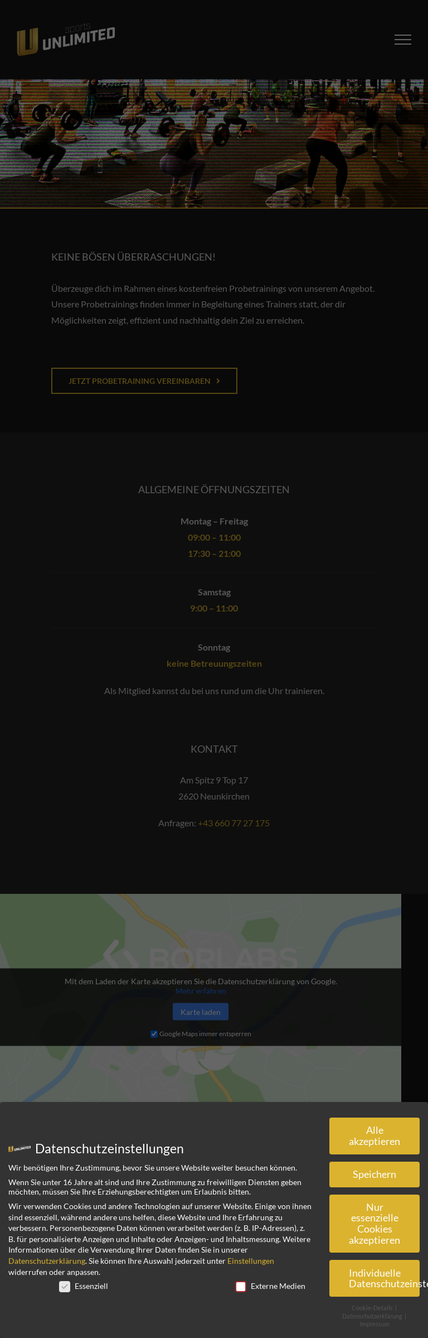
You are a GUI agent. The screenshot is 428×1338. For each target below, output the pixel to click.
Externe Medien (270, 1286)
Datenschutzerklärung (46, 1260)
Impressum (375, 1324)
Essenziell (83, 1286)
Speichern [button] (374, 1174)
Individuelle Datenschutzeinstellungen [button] (384, 1278)
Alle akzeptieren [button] (374, 1135)
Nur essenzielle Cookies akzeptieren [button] (374, 1223)
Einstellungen (250, 1260)
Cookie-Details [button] (373, 1308)
